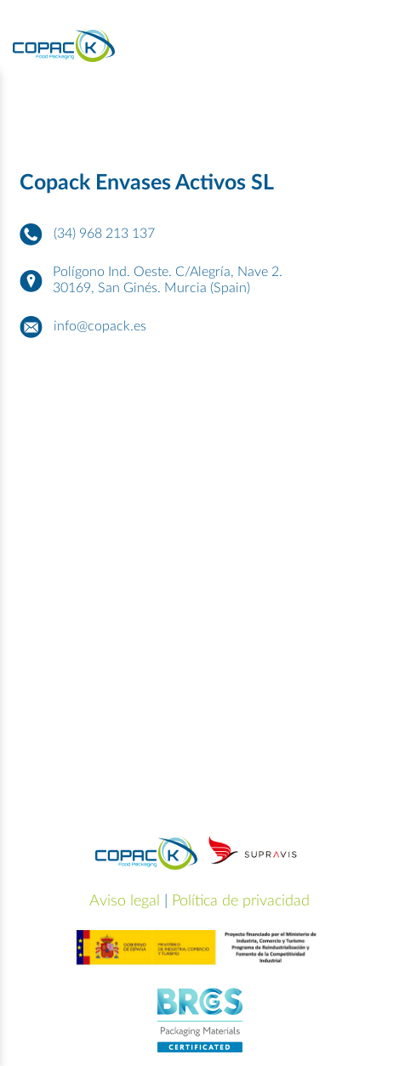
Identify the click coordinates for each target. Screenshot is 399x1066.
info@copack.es (100, 326)
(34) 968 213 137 (104, 233)
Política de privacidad (241, 901)
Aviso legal (124, 901)
